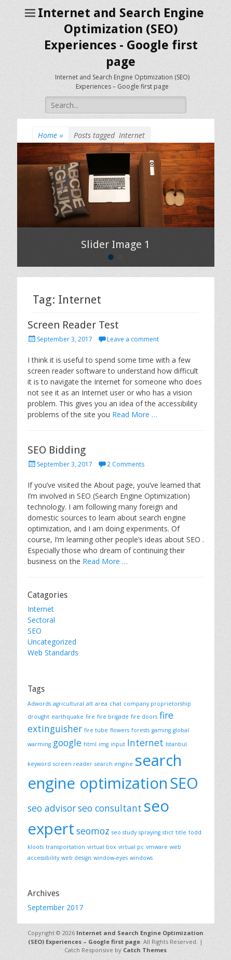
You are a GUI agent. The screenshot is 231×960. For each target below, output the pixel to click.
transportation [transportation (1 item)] (65, 847)
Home (50, 135)
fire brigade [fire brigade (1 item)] (113, 716)
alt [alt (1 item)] (89, 703)
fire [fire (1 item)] (90, 716)
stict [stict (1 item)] (167, 832)
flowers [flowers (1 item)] (119, 730)
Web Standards (53, 652)
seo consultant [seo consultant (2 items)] (110, 808)
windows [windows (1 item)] (141, 857)
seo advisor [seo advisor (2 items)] (52, 808)
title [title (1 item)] (180, 832)
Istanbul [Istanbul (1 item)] (176, 744)
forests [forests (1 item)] (140, 730)
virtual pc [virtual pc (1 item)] (131, 847)
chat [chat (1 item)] (115, 703)
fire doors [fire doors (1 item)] (144, 716)
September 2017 (55, 907)
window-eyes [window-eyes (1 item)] (110, 857)
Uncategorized (52, 642)
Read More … (134, 414)
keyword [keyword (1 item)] (39, 763)
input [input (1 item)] (118, 744)
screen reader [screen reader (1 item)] (72, 763)
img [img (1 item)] (103, 744)
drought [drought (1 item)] (38, 716)
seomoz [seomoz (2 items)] (93, 831)
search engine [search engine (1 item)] (113, 763)
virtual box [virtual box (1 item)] (101, 847)
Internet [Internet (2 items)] (145, 742)
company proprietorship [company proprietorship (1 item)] (157, 703)
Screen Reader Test (73, 325)
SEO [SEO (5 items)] (184, 783)
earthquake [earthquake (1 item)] (67, 716)
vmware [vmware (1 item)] (157, 847)
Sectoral (41, 620)
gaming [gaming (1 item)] (161, 730)
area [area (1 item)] (101, 703)
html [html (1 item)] (90, 744)
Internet (41, 609)
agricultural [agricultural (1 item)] (68, 703)
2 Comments (125, 464)
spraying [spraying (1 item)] (149, 832)
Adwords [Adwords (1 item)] (39, 703)
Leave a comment (133, 339)
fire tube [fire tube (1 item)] (96, 730)
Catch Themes (145, 950)
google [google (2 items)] (67, 742)
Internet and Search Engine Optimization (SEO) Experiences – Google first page (115, 937)
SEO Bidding (57, 450)
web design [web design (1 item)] (76, 857)
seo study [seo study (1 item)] (124, 832)
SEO (35, 631)
